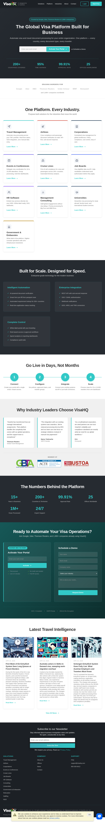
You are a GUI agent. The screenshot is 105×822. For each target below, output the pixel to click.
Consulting (6, 783)
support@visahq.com (78, 763)
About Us (40, 760)
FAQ (72, 760)
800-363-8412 (75, 766)
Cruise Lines (7, 773)
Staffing (5, 796)
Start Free (96, 4)
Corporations (7, 766)
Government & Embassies (11, 789)
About (66, 4)
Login (85, 4)
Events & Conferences (10, 770)
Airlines (5, 763)
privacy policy (54, 818)
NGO (5, 799)
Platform (50, 4)
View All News (52, 713)
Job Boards (7, 776)
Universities (7, 786)
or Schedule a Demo (78, 49)
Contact (73, 4)
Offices (39, 763)
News (39, 766)
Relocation (6, 793)
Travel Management (9, 760)
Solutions (41, 4)
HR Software (7, 780)
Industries (58, 4)
